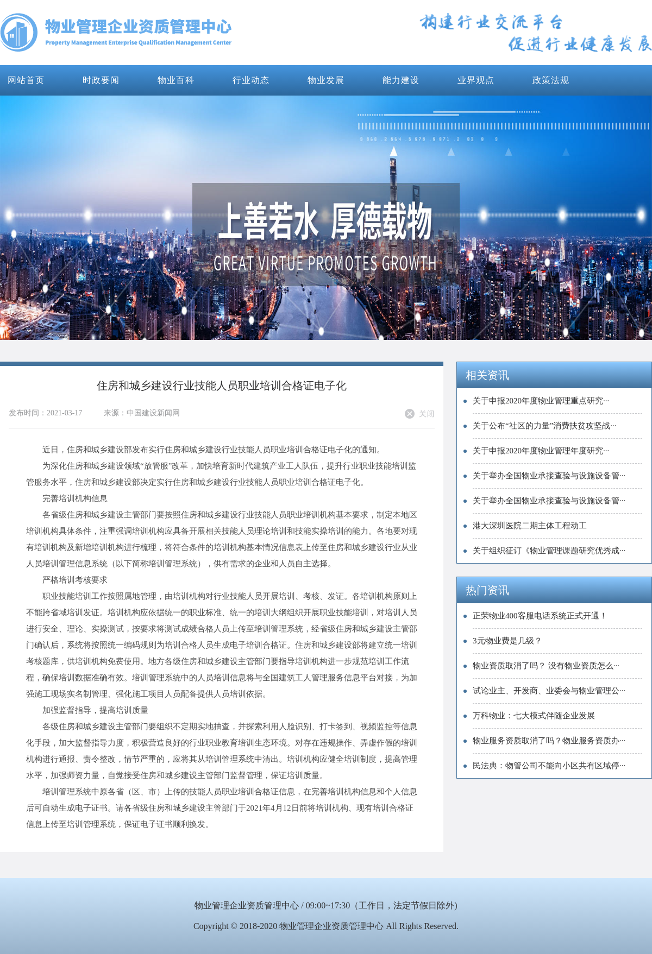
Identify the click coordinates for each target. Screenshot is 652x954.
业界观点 (475, 80)
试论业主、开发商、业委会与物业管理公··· (549, 690)
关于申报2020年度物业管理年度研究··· (541, 450)
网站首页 (26, 80)
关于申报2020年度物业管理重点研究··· (541, 400)
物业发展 (326, 80)
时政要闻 (101, 80)
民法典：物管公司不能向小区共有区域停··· (549, 765)
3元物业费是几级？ (507, 640)
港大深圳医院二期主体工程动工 (530, 525)
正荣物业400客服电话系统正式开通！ (540, 615)
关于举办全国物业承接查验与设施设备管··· (549, 475)
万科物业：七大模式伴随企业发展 (534, 715)
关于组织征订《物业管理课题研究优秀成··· (549, 550)
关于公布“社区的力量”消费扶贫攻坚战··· (545, 425)
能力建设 (401, 80)
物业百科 (176, 80)
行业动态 (251, 80)
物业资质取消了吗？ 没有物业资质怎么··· (546, 665)
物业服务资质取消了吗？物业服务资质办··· (549, 740)
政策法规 (550, 80)
